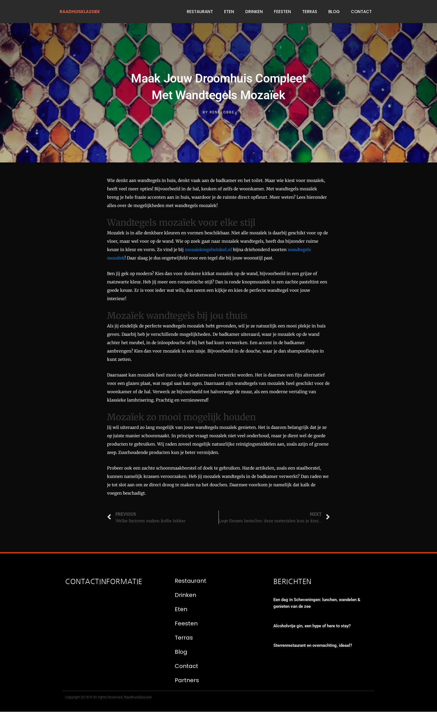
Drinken (254, 11)
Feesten (282, 11)
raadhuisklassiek (80, 11)
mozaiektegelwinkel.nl (208, 249)
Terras (309, 11)
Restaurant (200, 11)
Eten (229, 11)
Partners (187, 680)
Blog (334, 11)
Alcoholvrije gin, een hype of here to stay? (312, 626)
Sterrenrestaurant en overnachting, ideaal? (312, 645)
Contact (361, 11)
